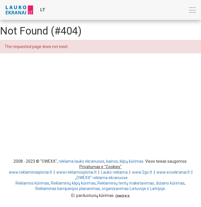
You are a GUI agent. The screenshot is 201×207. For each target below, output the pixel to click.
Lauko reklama (114, 172)
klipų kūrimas (131, 161)
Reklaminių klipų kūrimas (73, 183)
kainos (112, 161)
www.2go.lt (142, 172)
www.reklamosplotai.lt (76, 172)
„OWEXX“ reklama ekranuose (101, 177)
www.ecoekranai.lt (173, 172)
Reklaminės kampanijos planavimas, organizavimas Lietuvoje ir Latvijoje (100, 188)
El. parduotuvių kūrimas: (100, 195)
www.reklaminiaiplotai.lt (30, 172)
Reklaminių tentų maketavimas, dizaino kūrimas (141, 183)
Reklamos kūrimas (32, 183)
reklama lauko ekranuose (81, 161)
